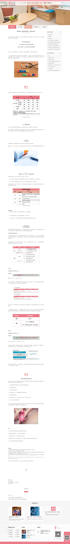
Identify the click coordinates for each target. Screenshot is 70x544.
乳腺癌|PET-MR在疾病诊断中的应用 (54, 47)
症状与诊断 (20, 26)
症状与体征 (50, 38)
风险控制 (44, 26)
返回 (26, 491)
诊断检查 (49, 36)
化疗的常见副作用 (51, 57)
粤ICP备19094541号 (45, 542)
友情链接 (17, 534)
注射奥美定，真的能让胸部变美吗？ (54, 70)
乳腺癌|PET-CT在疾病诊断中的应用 (53, 45)
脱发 (49, 55)
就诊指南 (11, 534)
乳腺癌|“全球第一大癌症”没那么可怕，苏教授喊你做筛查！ (54, 49)
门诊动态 (11, 536)
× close (67, 543)
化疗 (12, 495)
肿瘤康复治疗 (36, 26)
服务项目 (11, 532)
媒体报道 (17, 530)
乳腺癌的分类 (50, 34)
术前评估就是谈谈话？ (51, 66)
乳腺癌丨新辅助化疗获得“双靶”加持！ (54, 61)
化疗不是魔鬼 (50, 68)
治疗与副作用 (28, 26)
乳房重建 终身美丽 (51, 63)
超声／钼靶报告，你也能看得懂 (53, 40)
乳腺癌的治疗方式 (51, 59)
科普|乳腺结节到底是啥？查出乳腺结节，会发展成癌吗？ (54, 42)
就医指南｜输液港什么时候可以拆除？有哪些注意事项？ (19, 499)
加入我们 (17, 536)
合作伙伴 (17, 532)
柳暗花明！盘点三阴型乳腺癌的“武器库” (17, 497)
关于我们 (11, 530)
